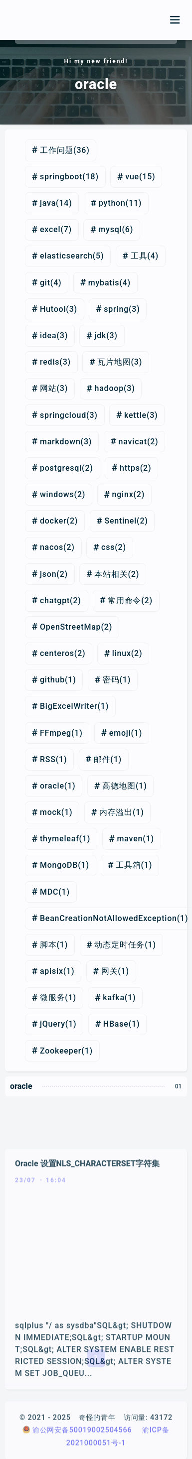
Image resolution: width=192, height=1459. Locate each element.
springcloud (63, 415)
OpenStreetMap (70, 627)
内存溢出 (116, 812)
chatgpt (55, 600)
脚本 (48, 944)
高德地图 (119, 786)
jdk (100, 335)
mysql (110, 229)
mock (50, 812)
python (112, 203)
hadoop (108, 388)
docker (53, 521)
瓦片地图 (114, 362)
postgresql (61, 468)
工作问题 (56, 150)
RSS (48, 759)
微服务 (52, 997)
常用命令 (124, 600)
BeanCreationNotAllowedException (108, 918)
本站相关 (111, 574)
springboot (61, 176)
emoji (120, 733)
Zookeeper (60, 1051)
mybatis (104, 282)
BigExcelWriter (69, 706)
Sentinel (121, 521)
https (130, 468)
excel (50, 229)
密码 (111, 679)
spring (116, 309)
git (45, 282)
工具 (139, 256)
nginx (123, 494)
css (108, 547)
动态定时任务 (119, 944)
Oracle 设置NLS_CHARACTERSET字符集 (87, 1241)
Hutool (53, 309)
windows (57, 494)
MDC (49, 892)
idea (48, 335)
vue (132, 176)
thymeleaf (59, 838)
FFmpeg (55, 733)
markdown (60, 441)
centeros (57, 653)
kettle (135, 415)
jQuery (52, 1024)
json (48, 574)
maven (130, 838)
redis (49, 362)
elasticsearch (66, 256)
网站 (48, 388)
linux (121, 653)
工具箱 (128, 865)
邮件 (102, 759)
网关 (109, 971)
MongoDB (59, 865)
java (48, 203)
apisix (51, 971)
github (52, 679)
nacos (51, 547)
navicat (133, 441)
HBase (116, 1024)
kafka (114, 997)
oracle (52, 786)
